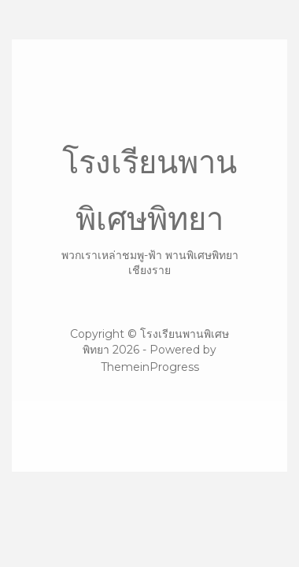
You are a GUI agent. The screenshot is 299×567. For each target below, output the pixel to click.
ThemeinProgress (150, 367)
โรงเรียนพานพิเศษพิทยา (149, 211)
